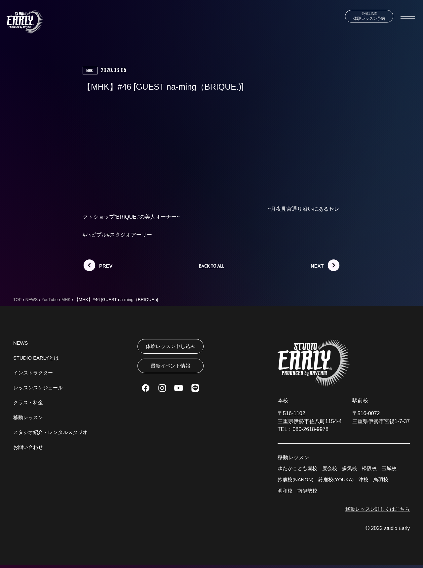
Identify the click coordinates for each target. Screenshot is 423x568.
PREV (106, 266)
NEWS (21, 343)
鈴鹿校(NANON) (297, 481)
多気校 (354, 469)
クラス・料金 (29, 403)
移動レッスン (29, 417)
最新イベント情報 (170, 368)
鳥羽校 (387, 481)
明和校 (285, 493)
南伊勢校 (309, 493)
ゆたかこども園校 (299, 469)
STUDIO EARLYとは (37, 358)
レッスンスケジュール (39, 388)
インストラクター (34, 373)
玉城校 (395, 469)
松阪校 (374, 469)
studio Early (396, 531)
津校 (369, 481)
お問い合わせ (29, 447)
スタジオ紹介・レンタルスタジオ (53, 432)
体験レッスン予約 (364, 17)
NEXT (318, 266)
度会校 (333, 469)
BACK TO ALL (211, 266)
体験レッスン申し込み (170, 347)
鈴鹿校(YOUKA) (340, 481)
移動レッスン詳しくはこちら (375, 511)
